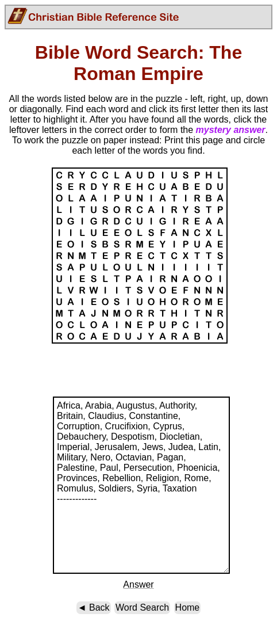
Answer (138, 584)
